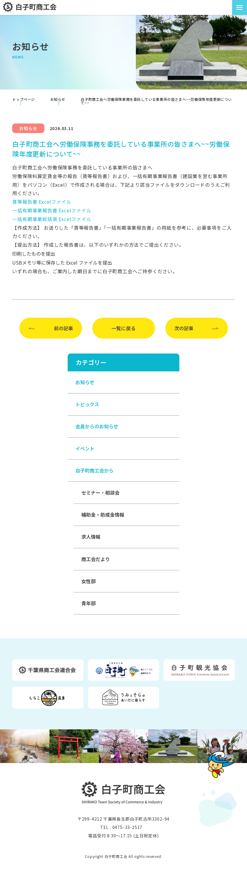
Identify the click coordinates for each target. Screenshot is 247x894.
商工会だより (95, 559)
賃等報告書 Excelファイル (41, 201)
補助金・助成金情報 (102, 514)
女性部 (88, 581)
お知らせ (84, 382)
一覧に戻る (123, 328)
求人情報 (90, 536)
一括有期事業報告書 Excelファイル (51, 210)
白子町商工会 (123, 792)
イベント (84, 448)
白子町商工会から (94, 470)
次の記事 (183, 328)
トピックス (87, 404)
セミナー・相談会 (100, 492)
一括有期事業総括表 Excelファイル (51, 219)
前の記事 (63, 328)
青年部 (88, 603)
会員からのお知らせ (96, 426)
